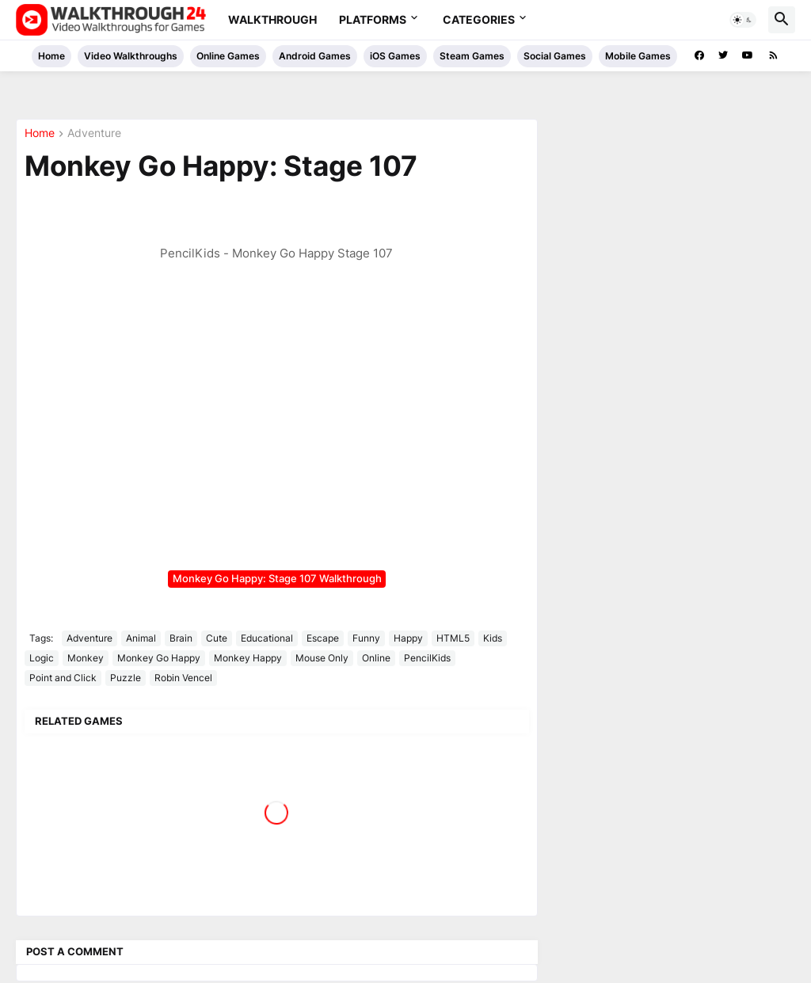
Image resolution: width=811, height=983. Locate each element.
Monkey (85, 658)
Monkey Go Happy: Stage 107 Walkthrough (277, 578)
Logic (41, 658)
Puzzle (125, 678)
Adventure (94, 133)
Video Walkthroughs (130, 56)
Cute (216, 638)
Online (376, 658)
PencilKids (427, 658)
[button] (742, 20)
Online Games (228, 56)
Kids (492, 638)
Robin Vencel (183, 678)
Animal (141, 638)
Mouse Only (321, 658)
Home (51, 56)
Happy (408, 638)
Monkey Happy (248, 658)
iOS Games (395, 56)
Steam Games (472, 56)
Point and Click (63, 678)
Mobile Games (638, 56)
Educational (267, 638)
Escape (323, 638)
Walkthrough (272, 19)
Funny (366, 638)
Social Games (555, 56)
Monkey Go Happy (158, 658)
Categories (479, 19)
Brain (180, 638)
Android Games (315, 56)
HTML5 (453, 638)
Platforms (372, 19)
